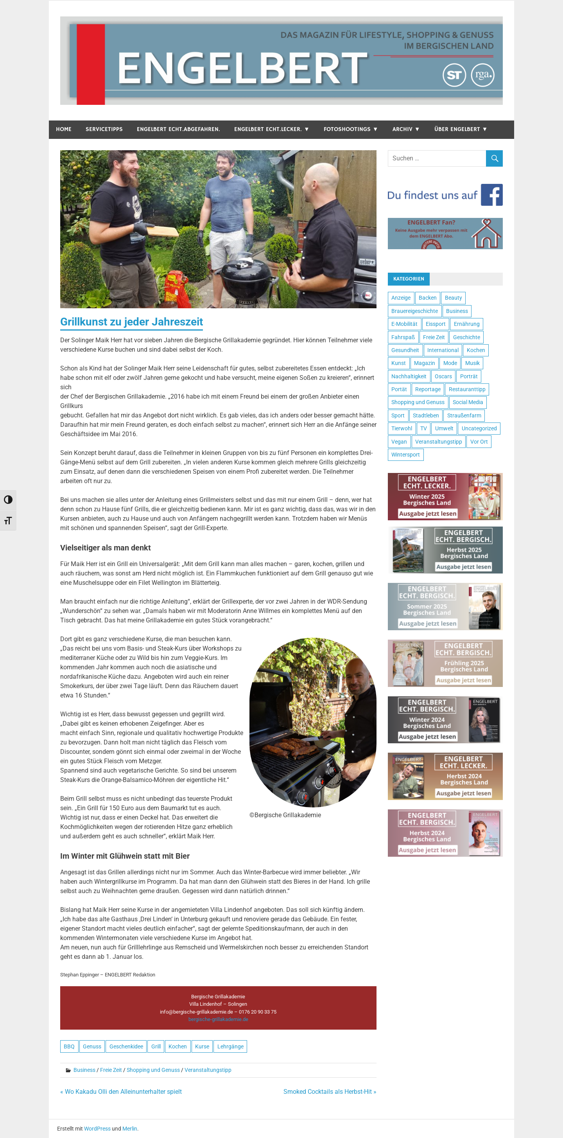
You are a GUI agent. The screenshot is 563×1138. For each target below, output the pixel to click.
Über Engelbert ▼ (461, 129)
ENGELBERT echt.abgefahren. (178, 129)
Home (64, 129)
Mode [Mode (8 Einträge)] (450, 363)
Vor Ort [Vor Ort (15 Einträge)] (479, 442)
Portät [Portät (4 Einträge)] (399, 389)
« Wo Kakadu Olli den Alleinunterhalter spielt (121, 1091)
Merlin (129, 1128)
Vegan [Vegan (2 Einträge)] (399, 442)
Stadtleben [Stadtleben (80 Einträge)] (426, 415)
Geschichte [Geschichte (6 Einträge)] (466, 337)
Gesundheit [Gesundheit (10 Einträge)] (405, 350)
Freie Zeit (111, 1070)
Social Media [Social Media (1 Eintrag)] (468, 402)
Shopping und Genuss (153, 1070)
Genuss (92, 1046)
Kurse (202, 1046)
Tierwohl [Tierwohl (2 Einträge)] (401, 428)
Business (84, 1070)
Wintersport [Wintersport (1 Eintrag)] (405, 454)
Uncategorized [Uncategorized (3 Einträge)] (479, 428)
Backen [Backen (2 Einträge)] (428, 298)
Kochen (178, 1046)
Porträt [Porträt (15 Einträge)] (469, 376)
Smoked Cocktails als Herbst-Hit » (330, 1091)
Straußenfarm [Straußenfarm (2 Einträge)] (464, 415)
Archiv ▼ (406, 129)
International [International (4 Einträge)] (443, 350)
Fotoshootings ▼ (351, 129)
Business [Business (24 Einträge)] (457, 311)
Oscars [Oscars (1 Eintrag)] (443, 376)
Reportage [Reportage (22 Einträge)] (428, 389)
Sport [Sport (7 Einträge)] (398, 415)
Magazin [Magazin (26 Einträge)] (424, 363)
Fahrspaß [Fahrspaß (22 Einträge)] (403, 337)
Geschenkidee (126, 1046)
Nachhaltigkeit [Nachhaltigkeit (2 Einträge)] (409, 376)
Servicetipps (104, 129)
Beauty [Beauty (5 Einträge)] (453, 298)
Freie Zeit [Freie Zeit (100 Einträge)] (434, 337)
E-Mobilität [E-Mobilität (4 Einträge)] (404, 324)
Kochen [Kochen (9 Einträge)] (476, 350)
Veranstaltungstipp (208, 1070)
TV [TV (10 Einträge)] (423, 428)
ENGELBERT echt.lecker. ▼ (272, 129)
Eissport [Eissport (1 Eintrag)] (436, 324)
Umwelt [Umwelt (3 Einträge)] (444, 428)
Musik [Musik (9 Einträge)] (472, 363)
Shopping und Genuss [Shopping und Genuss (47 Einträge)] (418, 402)
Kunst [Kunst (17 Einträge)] (398, 363)
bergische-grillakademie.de (218, 1019)
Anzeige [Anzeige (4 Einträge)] (401, 298)
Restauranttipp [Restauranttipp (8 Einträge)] (467, 389)
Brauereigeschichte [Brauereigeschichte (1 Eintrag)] (414, 311)
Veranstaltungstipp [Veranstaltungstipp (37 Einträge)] (438, 442)
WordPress (97, 1128)
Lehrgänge (230, 1046)
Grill (156, 1046)
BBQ (69, 1046)
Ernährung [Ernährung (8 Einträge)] (467, 324)
